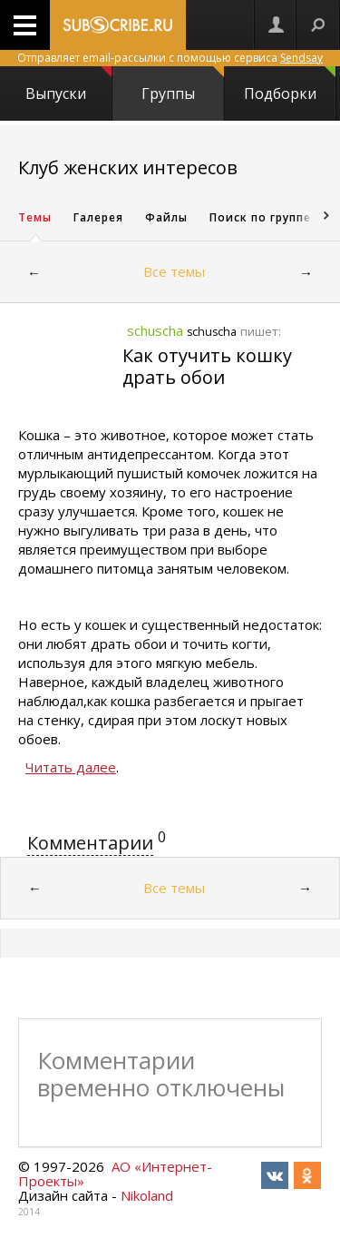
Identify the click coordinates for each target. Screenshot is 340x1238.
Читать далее (70, 767)
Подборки (289, 84)
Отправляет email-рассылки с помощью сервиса (170, 57)
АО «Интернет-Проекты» (115, 1173)
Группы (182, 84)
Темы (35, 217)
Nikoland (147, 1195)
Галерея (98, 217)
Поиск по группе (260, 217)
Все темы (174, 271)
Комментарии (90, 842)
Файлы (166, 217)
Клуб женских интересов (128, 167)
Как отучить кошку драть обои (207, 366)
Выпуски (68, 84)
